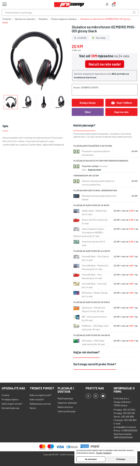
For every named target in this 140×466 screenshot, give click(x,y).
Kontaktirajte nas (10, 408)
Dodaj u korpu (88, 102)
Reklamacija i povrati (40, 403)
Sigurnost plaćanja (67, 402)
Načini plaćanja (65, 398)
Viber (88, 111)
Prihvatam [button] (120, 459)
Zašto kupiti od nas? (12, 403)
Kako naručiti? (37, 399)
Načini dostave (65, 407)
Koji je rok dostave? (86, 352)
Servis (33, 408)
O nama (5, 395)
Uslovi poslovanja (66, 411)
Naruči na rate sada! (104, 64)
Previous (3, 102)
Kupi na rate (121, 111)
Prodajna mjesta (10, 399)
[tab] (105, 125)
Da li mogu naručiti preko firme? (94, 364)
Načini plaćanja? (84, 125)
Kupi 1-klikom (121, 103)
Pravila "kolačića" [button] (104, 453)
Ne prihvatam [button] (91, 459)
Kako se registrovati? (40, 395)
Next (67, 102)
